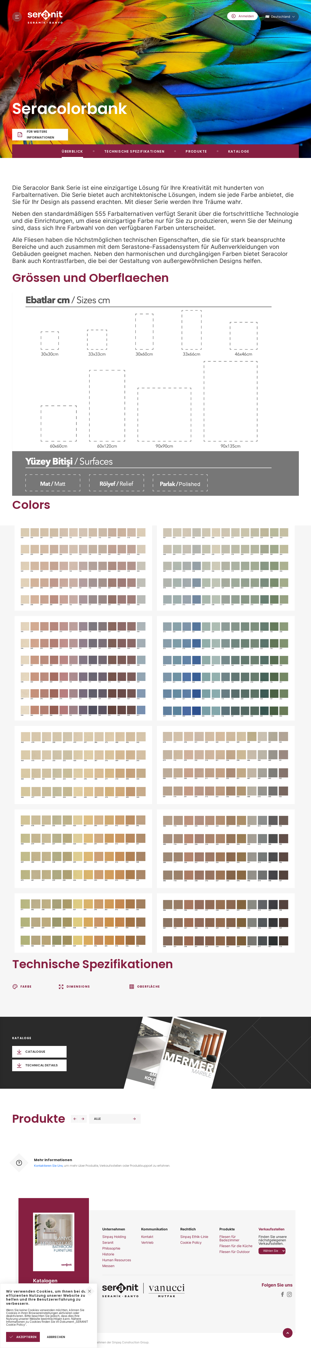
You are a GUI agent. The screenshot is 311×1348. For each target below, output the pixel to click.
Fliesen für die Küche (235, 1246)
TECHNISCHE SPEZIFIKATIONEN (134, 151)
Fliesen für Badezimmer (229, 1238)
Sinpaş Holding (114, 1236)
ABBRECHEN (56, 1337)
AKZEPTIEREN (22, 1337)
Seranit (107, 1242)
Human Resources (116, 1260)
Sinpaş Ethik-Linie (194, 1236)
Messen (108, 1266)
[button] (75, 1119)
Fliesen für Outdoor (234, 1251)
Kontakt (147, 1236)
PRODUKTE (196, 151)
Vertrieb (147, 1242)
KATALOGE (238, 151)
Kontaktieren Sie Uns (48, 1165)
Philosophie (111, 1248)
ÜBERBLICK (72, 151)
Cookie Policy (191, 1242)
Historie (108, 1254)
